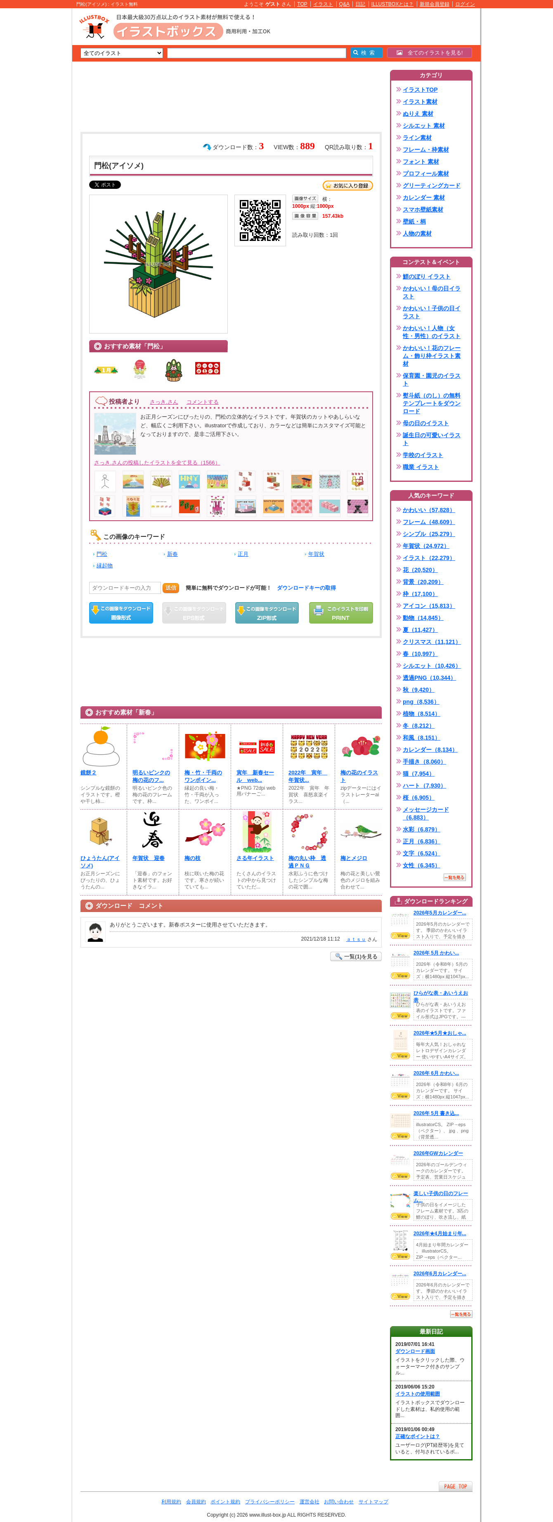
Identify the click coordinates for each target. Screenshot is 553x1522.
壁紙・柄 (414, 221)
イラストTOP (420, 89)
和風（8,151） (421, 737)
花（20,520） (420, 570)
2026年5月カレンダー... (440, 913)
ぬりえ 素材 (418, 113)
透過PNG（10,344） (429, 677)
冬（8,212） (419, 725)
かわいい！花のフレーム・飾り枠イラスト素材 (432, 356)
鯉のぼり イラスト (427, 276)
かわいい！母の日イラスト (432, 292)
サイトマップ (373, 1502)
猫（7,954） (419, 773)
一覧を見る (455, 877)
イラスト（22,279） (429, 558)
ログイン (465, 4)
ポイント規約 (225, 1502)
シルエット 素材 (424, 125)
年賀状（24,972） (426, 546)
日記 (360, 4)
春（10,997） (420, 653)
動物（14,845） (423, 618)
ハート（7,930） (424, 785)
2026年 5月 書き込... (436, 1113)
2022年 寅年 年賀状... (307, 776)
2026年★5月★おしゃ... (440, 1033)
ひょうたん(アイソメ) (100, 862)
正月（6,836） (421, 841)
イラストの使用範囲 (417, 1394)
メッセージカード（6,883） (426, 813)
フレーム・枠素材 (426, 149)
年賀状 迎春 (148, 858)
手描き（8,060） (424, 761)
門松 (102, 554)
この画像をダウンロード (121, 613)
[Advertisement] (33, 136)
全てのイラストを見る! (430, 53)
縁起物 (105, 565)
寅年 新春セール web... (255, 776)
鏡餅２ (88, 772)
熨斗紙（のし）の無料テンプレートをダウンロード (432, 403)
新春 (172, 554)
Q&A (344, 4)
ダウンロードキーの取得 (306, 588)
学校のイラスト (423, 455)
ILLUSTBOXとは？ (392, 4)
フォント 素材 (421, 161)
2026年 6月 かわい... (436, 1073)
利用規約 (171, 1502)
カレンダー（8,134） (430, 749)
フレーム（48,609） (429, 522)
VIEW (400, 935)
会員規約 (196, 1502)
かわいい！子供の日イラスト (432, 312)
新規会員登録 (434, 4)
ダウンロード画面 (415, 1351)
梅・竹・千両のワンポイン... (203, 776)
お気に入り (348, 186)
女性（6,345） (421, 865)
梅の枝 (192, 858)
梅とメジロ (353, 858)
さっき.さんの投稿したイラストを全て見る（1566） (157, 463)
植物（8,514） (421, 713)
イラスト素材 (420, 101)
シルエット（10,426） (432, 665)
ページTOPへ (456, 1486)
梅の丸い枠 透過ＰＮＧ (307, 862)
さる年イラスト (255, 858)
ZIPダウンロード (267, 613)
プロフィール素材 (426, 173)
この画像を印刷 (341, 613)
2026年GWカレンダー (438, 1153)
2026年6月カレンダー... (440, 1274)
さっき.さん (164, 402)
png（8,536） (421, 701)
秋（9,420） (419, 689)
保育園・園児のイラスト (432, 379)
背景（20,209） (423, 582)
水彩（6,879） (421, 829)
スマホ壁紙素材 (423, 209)
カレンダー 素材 (424, 197)
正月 (243, 554)
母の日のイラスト (426, 423)
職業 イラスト (421, 467)
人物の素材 (417, 233)
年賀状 (316, 554)
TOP (302, 4)
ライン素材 (417, 137)
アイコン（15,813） (429, 606)
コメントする (203, 402)
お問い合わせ (339, 1502)
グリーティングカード (432, 185)
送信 (170, 588)
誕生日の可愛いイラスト (432, 439)
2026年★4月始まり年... (440, 1233)
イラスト (323, 4)
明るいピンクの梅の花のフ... (151, 776)
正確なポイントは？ (417, 1436)
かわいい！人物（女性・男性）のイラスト (432, 332)
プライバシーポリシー (270, 1502)
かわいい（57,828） (429, 510)
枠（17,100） (420, 594)
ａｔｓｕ (356, 939)
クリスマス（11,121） (432, 641)
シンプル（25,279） (429, 534)
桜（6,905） (419, 797)
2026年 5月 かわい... (436, 953)
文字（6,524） (421, 853)
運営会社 (309, 1502)
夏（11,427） (420, 629)
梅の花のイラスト (359, 776)
